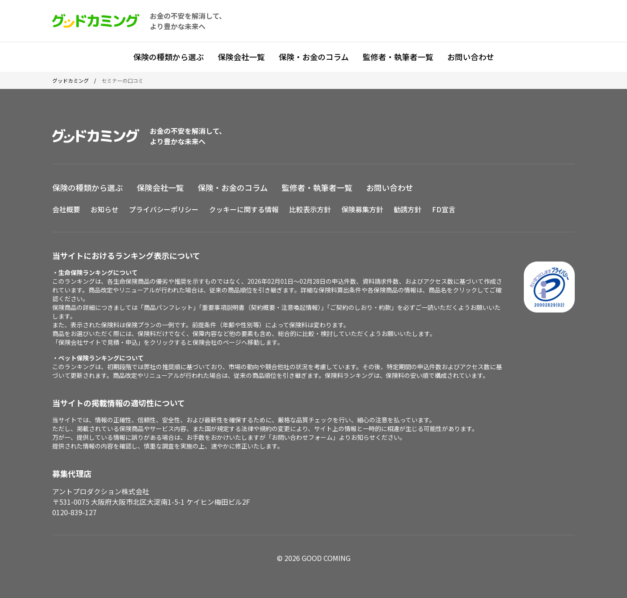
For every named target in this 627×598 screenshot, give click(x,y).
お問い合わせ (470, 56)
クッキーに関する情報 (244, 209)
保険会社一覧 (241, 56)
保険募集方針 (362, 209)
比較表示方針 (310, 209)
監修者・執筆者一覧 (398, 56)
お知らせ (104, 209)
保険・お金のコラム (314, 56)
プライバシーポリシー (164, 209)
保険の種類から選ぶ (168, 56)
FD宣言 (443, 209)
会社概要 (66, 209)
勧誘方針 (407, 209)
